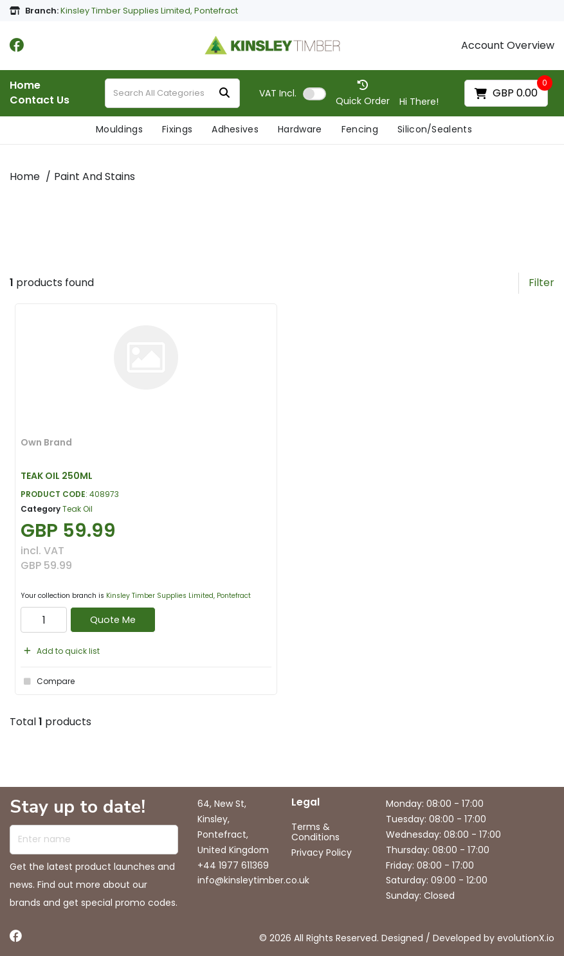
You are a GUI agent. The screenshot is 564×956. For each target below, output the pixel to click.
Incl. (277, 93)
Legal (305, 803)
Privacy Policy (321, 852)
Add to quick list (60, 650)
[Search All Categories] (172, 93)
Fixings (177, 129)
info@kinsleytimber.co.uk (253, 880)
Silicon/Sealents (434, 129)
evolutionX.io (525, 938)
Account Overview (507, 46)
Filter (541, 282)
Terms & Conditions (315, 831)
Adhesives (235, 129)
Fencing (359, 129)
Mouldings (119, 129)
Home (25, 85)
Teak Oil (77, 508)
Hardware (300, 129)
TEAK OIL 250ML (57, 475)
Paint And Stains (94, 176)
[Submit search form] (224, 94)
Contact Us (39, 100)
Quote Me (113, 619)
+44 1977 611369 (233, 865)
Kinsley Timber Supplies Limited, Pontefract (178, 595)
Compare (48, 681)
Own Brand (46, 442)
